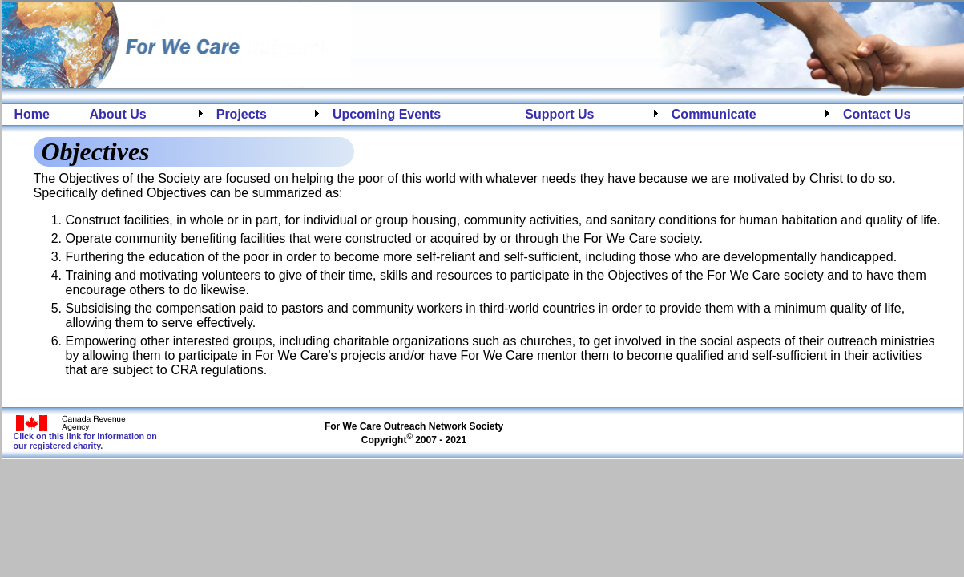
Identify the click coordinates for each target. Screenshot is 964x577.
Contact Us (876, 114)
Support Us (559, 114)
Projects (241, 114)
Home (32, 114)
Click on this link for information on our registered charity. (85, 436)
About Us (118, 114)
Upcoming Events (387, 114)
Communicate (714, 114)
